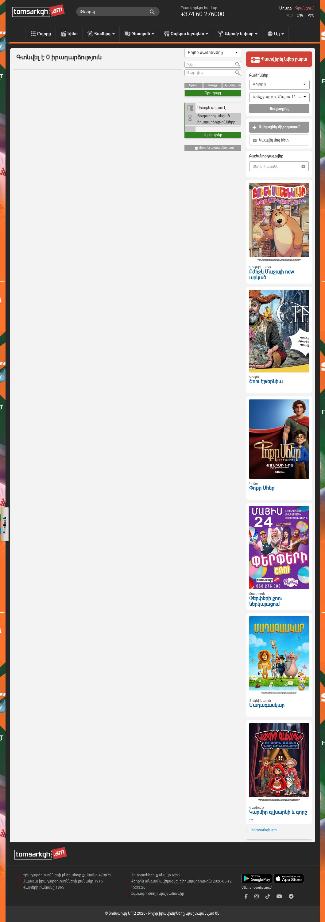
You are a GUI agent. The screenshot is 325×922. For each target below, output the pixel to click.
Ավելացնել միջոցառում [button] (276, 127)
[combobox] (212, 53)
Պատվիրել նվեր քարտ (279, 59)
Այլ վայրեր (213, 135)
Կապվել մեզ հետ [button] (270, 140)
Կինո (73, 33)
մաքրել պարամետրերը (214, 148)
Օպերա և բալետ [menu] (189, 33)
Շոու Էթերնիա (266, 381)
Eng (300, 15)
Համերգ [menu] (104, 33)
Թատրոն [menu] (142, 33)
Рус (311, 15)
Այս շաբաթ (232, 85)
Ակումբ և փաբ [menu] (241, 33)
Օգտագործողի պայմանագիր (157, 893)
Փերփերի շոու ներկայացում (265, 601)
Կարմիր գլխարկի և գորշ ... (278, 815)
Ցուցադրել (279, 109)
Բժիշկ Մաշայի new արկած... (271, 275)
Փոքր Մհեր (261, 488)
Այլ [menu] (279, 33)
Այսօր (193, 85)
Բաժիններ (258, 75)
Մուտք (285, 8)
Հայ (289, 15)
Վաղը (212, 85)
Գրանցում (304, 8)
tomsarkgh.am (264, 830)
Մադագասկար (266, 705)
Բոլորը (44, 33)
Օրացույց (213, 93)
